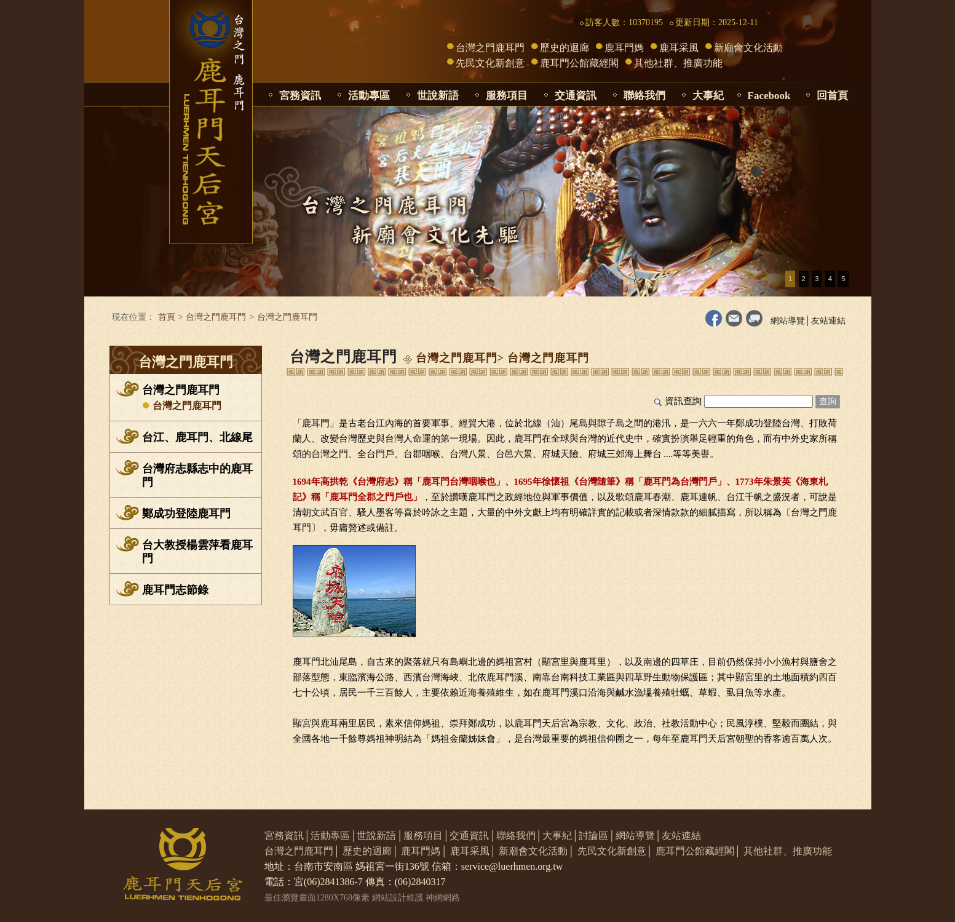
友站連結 (828, 320)
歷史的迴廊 (564, 47)
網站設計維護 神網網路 (416, 897)
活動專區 (369, 95)
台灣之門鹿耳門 (490, 47)
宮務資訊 (300, 95)
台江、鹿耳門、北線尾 (197, 437)
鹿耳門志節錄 (175, 590)
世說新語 (438, 95)
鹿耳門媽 (624, 47)
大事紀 (708, 95)
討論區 (593, 835)
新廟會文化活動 (748, 47)
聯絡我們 (644, 95)
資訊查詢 (683, 401)
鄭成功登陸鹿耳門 (186, 513)
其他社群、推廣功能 (678, 63)
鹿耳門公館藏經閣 (579, 63)
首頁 (166, 317)
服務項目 (507, 95)
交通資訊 (575, 95)
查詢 (827, 401)
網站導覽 (788, 320)
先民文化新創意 (490, 63)
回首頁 (832, 95)
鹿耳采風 (679, 47)
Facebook (769, 95)
